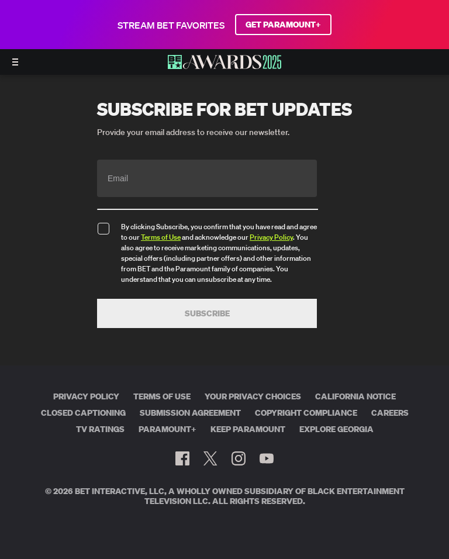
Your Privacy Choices (253, 396)
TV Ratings (100, 429)
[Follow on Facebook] (182, 458)
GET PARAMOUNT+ (283, 24)
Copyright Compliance (306, 413)
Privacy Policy (271, 237)
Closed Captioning (83, 413)
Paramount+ (167, 429)
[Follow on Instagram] (239, 458)
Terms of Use (161, 237)
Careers (390, 413)
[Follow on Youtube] (267, 458)
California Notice (355, 396)
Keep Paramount (247, 429)
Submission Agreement (190, 413)
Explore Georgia (336, 429)
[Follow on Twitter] (210, 458)
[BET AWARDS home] (224, 65)
